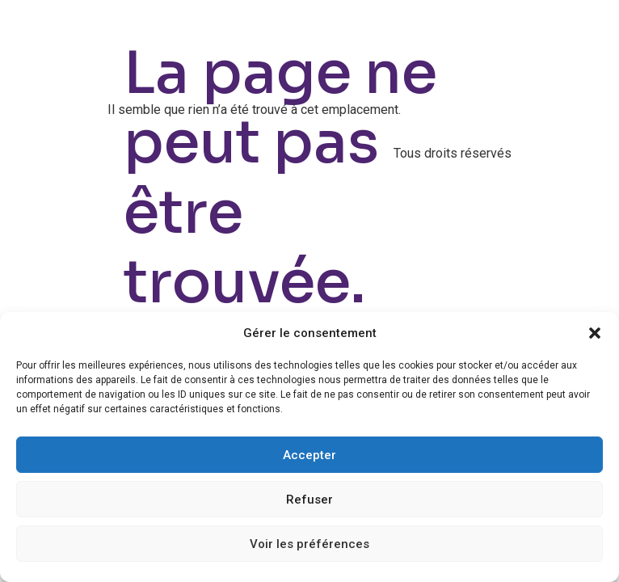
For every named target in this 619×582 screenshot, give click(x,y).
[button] (595, 333)
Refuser (309, 499)
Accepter (309, 455)
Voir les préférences (309, 544)
